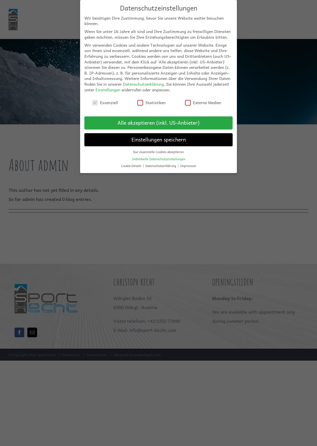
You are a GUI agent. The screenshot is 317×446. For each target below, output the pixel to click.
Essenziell (105, 99)
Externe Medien (203, 99)
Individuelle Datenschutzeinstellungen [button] (158, 155)
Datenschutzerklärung (143, 80)
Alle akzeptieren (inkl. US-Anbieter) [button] (158, 119)
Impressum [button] (188, 162)
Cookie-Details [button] (131, 162)
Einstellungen (107, 86)
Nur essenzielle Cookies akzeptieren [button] (158, 148)
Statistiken (151, 99)
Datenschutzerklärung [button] (161, 162)
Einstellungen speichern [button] (158, 136)
